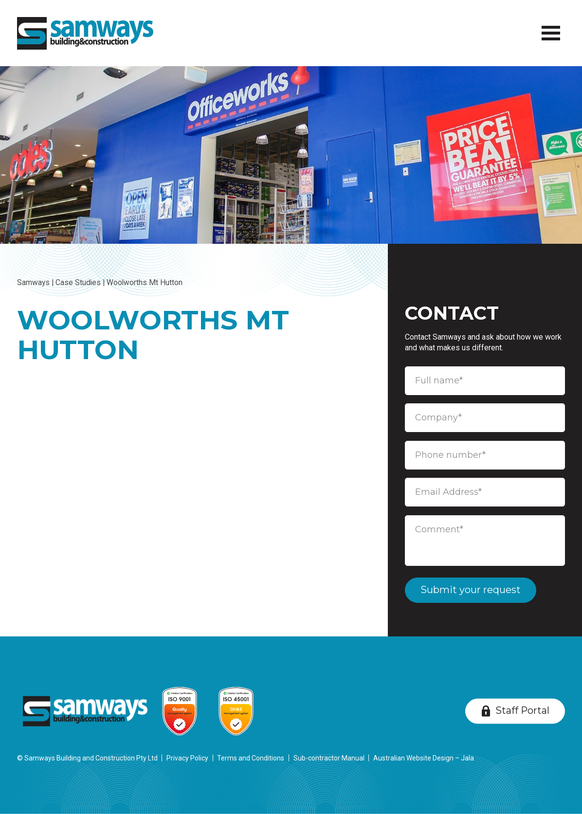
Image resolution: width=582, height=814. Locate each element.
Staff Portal (522, 710)
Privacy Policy (187, 758)
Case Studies (78, 282)
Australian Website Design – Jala (423, 758)
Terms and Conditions (250, 758)
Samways (33, 282)
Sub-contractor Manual (328, 758)
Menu (548, 27)
